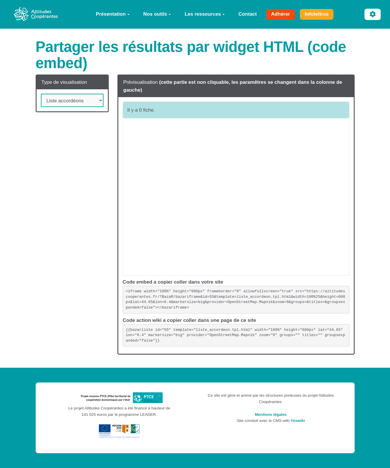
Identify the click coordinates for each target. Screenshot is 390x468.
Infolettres (317, 14)
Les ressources (205, 14)
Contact (247, 14)
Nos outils (157, 14)
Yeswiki (298, 420)
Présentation (113, 14)
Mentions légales (271, 414)
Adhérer (280, 14)
